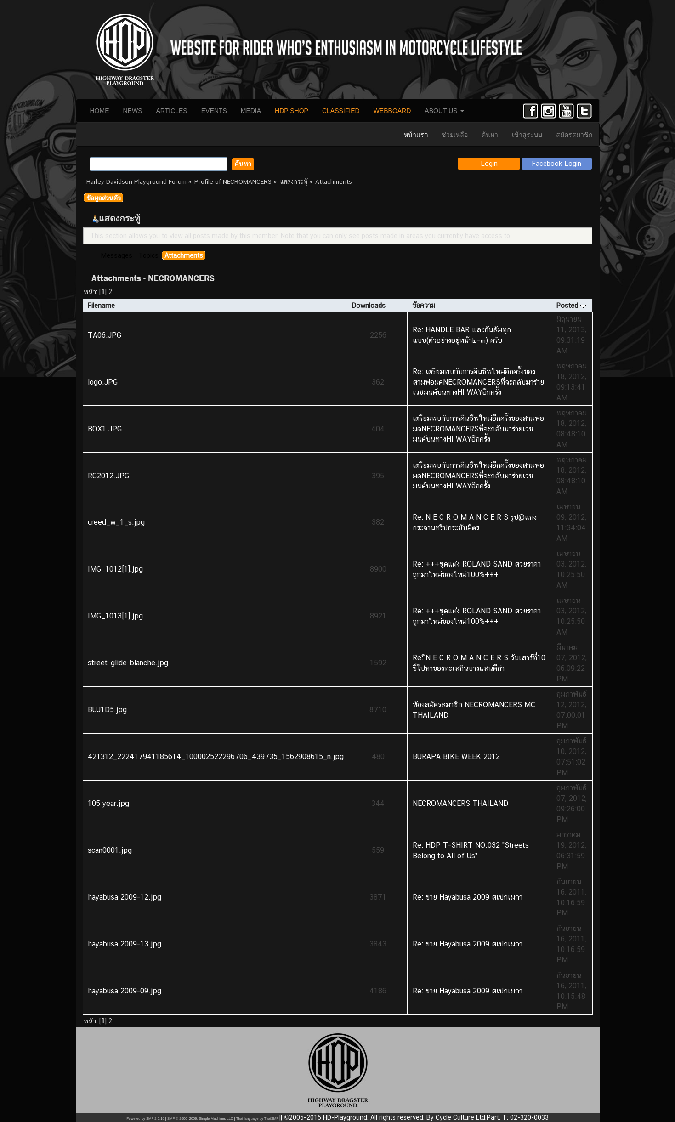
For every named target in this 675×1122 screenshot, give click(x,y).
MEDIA (251, 110)
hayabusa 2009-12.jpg (124, 897)
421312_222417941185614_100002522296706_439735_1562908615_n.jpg (216, 756)
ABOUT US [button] (444, 110)
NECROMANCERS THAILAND (460, 803)
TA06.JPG (104, 335)
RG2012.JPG (108, 475)
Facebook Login (556, 163)
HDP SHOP (291, 110)
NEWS (132, 110)
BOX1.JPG (105, 429)
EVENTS (214, 110)
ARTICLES (171, 110)
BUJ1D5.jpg (107, 709)
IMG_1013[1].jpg (115, 616)
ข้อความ (423, 305)
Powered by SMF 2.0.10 (145, 1118)
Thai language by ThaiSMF (257, 1118)
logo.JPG (103, 382)
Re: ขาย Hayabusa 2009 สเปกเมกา (467, 897)
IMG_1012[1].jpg (115, 569)
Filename (101, 305)
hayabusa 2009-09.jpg (124, 990)
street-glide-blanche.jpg (128, 662)
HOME (99, 110)
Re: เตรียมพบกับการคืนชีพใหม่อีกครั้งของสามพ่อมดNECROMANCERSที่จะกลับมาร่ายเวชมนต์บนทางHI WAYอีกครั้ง (478, 382)
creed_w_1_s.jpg (116, 522)
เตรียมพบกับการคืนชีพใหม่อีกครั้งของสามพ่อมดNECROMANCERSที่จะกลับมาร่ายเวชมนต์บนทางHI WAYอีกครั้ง (478, 429)
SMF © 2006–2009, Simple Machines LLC (200, 1118)
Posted (571, 305)
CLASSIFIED (341, 110)
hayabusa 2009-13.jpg (124, 944)
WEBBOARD (392, 110)
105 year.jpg (108, 803)
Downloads (369, 305)
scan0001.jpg (110, 850)
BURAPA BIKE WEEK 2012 (456, 756)
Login (489, 163)
